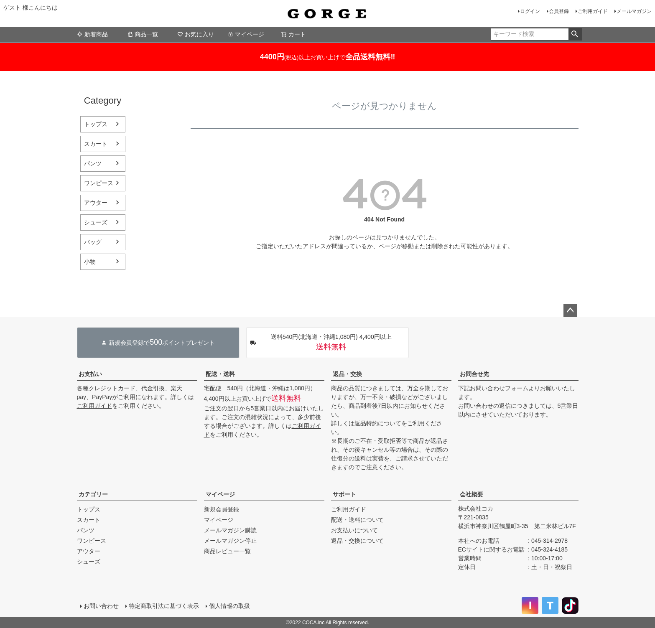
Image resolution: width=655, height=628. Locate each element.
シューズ (95, 222)
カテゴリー (93, 494)
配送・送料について (357, 519)
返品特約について (377, 423)
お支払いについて (354, 530)
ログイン (530, 11)
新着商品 (92, 34)
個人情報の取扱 (229, 606)
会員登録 (559, 11)
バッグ (93, 242)
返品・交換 (347, 374)
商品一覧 (142, 34)
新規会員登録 (221, 509)
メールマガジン (634, 11)
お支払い (90, 374)
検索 (574, 34)
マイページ (245, 34)
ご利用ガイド (593, 11)
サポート (344, 494)
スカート (95, 143)
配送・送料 (220, 374)
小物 (90, 261)
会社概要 (471, 494)
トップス (95, 124)
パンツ (93, 163)
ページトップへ (570, 310)
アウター (95, 202)
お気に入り (195, 34)
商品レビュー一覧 (227, 551)
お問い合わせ (101, 606)
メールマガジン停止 (230, 540)
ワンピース (98, 183)
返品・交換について (357, 540)
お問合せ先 (474, 374)
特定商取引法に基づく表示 (164, 606)
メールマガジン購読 (230, 530)
